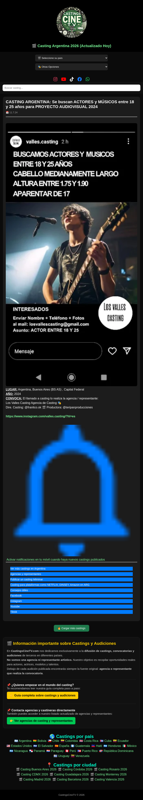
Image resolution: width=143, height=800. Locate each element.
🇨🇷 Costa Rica (88, 740)
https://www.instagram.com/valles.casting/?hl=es (40, 416)
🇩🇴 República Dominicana (116, 750)
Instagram (16, 601)
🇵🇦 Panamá (37, 750)
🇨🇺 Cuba (106, 740)
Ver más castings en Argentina (27, 568)
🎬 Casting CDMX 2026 (32, 774)
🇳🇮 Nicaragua (18, 750)
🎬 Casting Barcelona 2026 (70, 779)
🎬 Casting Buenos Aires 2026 (36, 769)
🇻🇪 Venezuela (80, 756)
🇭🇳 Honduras (112, 745)
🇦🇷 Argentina (22, 740)
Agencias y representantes (25, 574)
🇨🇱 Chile (53, 740)
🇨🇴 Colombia (69, 740)
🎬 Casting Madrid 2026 (35, 779)
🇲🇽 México (129, 745)
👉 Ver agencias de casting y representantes (41, 720)
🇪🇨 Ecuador (121, 740)
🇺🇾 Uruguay (61, 756)
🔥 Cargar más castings (71, 628)
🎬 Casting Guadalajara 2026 (69, 774)
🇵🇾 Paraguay (55, 750)
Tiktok (13, 611)
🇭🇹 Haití (96, 745)
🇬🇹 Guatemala (80, 745)
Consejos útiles (19, 590)
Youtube (15, 606)
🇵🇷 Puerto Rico (87, 750)
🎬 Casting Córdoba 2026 (75, 769)
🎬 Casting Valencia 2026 (107, 779)
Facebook (16, 595)
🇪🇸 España (62, 745)
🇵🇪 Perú (70, 750)
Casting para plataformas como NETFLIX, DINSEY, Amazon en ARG (49, 584)
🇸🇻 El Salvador (43, 745)
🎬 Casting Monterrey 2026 (108, 774)
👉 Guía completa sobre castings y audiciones (42, 695)
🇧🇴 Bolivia (39, 740)
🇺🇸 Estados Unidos (19, 745)
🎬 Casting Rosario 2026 (110, 769)
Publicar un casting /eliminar (26, 579)
